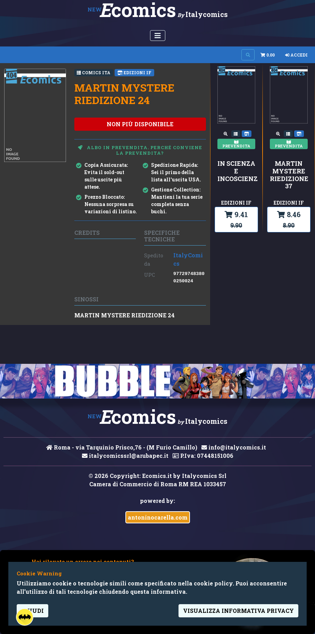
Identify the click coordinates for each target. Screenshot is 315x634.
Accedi (296, 55)
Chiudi (32, 610)
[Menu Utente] (157, 35)
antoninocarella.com (158, 517)
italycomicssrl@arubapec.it (125, 455)
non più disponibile (140, 124)
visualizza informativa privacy (238, 610)
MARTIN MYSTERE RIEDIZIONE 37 (289, 175)
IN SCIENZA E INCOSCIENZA (236, 171)
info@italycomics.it (233, 447)
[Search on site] (248, 54)
